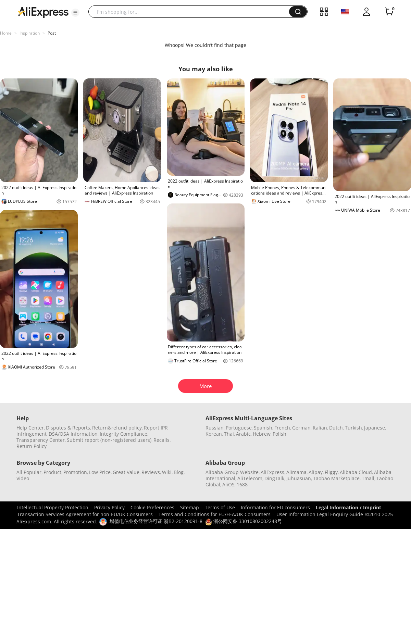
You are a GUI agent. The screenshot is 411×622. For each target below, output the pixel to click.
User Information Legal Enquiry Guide (319, 514)
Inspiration (30, 33)
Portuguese (239, 427)
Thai (229, 434)
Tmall (368, 478)
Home (6, 33)
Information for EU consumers (275, 507)
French (282, 427)
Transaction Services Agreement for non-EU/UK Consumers (85, 514)
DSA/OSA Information (73, 434)
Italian (320, 427)
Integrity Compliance (123, 434)
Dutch (336, 427)
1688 (242, 484)
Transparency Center (40, 440)
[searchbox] (191, 11)
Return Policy (31, 446)
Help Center (30, 427)
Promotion (75, 472)
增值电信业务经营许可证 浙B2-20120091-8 (156, 521)
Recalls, (162, 440)
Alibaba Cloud (356, 472)
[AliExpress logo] (43, 12)
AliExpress (272, 472)
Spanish (263, 427)
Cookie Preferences (152, 507)
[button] (75, 13)
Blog (179, 472)
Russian (215, 427)
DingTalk (274, 478)
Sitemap (189, 507)
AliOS (228, 484)
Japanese (374, 427)
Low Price (100, 472)
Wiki (167, 472)
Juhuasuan (298, 478)
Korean (214, 434)
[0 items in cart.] (389, 11)
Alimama (296, 472)
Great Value (126, 472)
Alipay (316, 472)
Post (52, 33)
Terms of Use (220, 507)
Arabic (243, 434)
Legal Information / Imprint (348, 507)
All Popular (28, 472)
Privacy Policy (109, 507)
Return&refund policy (117, 427)
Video (22, 478)
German (301, 427)
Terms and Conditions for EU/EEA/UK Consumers (215, 514)
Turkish (353, 427)
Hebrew (262, 434)
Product (52, 472)
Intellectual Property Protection (52, 507)
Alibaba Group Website (232, 472)
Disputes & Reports (68, 427)
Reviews (150, 472)
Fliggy (331, 472)
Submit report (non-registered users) (109, 440)
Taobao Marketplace (336, 478)
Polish (279, 434)
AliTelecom (249, 478)
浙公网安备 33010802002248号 (243, 521)
